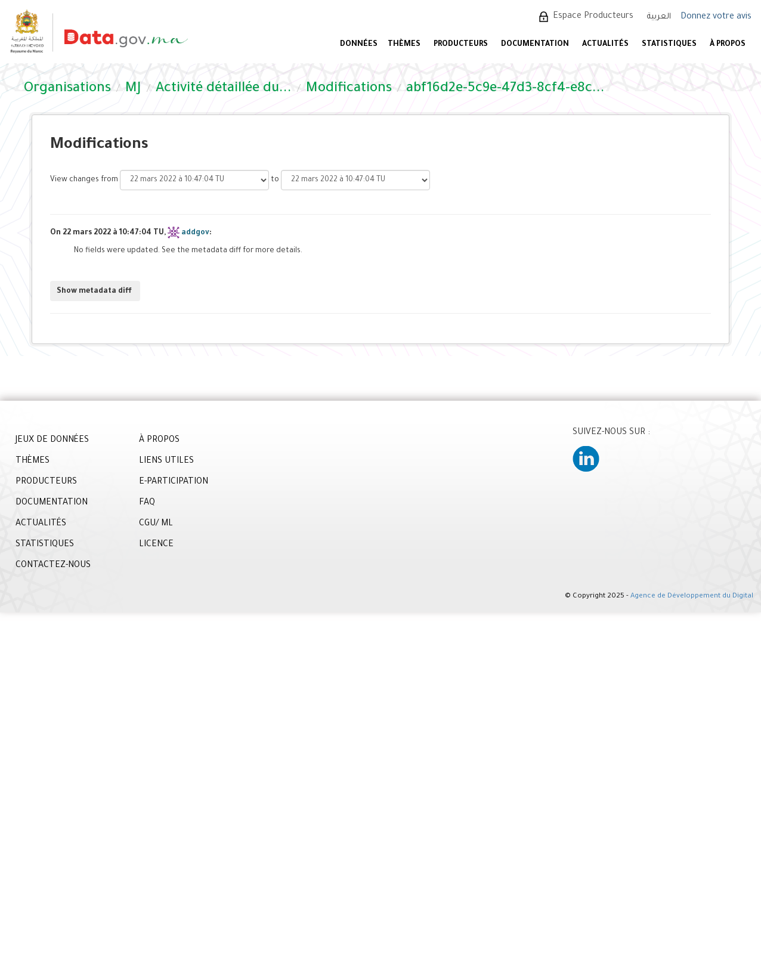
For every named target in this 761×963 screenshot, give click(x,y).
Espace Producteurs (593, 16)
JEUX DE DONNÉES (52, 440)
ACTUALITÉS (605, 45)
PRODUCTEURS (461, 45)
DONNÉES (359, 45)
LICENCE (156, 545)
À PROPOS (727, 45)
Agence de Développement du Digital (691, 596)
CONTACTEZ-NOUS (53, 566)
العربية (659, 17)
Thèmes (404, 45)
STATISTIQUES (669, 45)
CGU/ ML (156, 524)
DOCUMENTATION (535, 45)
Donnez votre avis (715, 17)
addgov (195, 233)
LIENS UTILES (166, 461)
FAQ (147, 503)
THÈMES (33, 461)
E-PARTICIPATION (173, 482)
